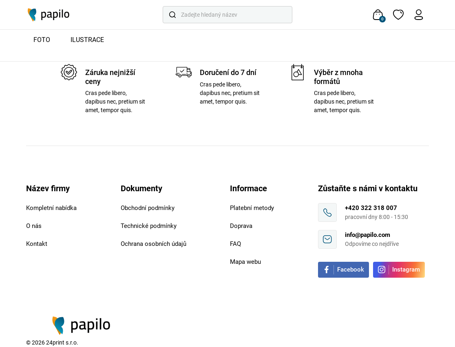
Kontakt (36, 244)
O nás (34, 226)
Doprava (241, 226)
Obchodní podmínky (147, 208)
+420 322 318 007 (371, 208)
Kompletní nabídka (51, 208)
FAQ (235, 244)
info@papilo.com (367, 235)
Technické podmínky (149, 226)
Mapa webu (245, 261)
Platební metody (252, 208)
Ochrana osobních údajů (153, 244)
